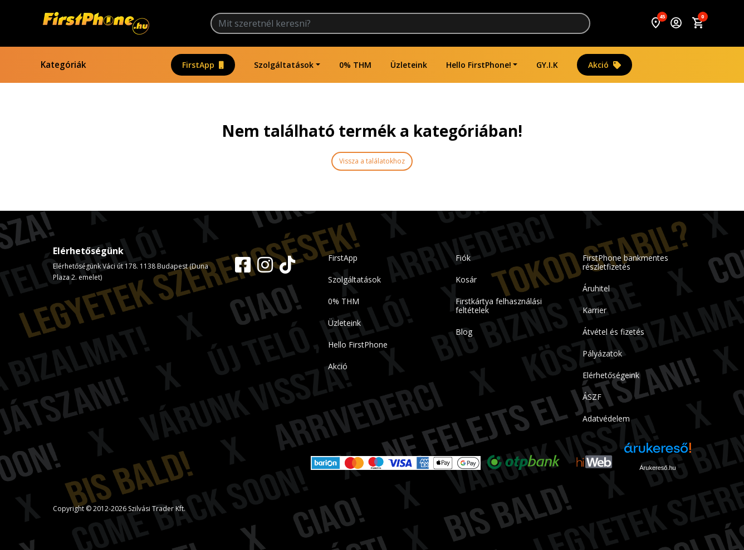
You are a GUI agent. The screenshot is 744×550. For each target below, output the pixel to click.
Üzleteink (408, 65)
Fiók (463, 257)
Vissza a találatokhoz (372, 161)
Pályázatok (602, 353)
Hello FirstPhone (358, 344)
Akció (604, 65)
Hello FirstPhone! (478, 65)
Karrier (594, 310)
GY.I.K (547, 65)
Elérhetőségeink (611, 375)
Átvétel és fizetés (613, 331)
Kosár (466, 279)
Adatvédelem (606, 418)
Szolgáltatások (284, 65)
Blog (464, 331)
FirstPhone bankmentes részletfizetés (625, 262)
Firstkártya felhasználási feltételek (499, 305)
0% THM (355, 65)
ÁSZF (592, 397)
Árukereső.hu (657, 467)
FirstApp (203, 65)
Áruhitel (596, 288)
